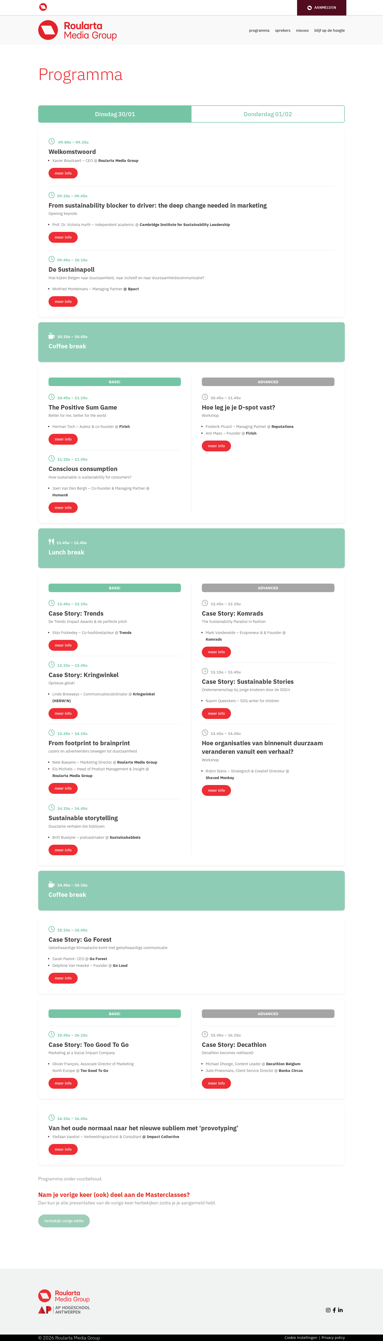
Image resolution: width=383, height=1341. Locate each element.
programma (259, 30)
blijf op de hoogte (329, 30)
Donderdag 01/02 (268, 114)
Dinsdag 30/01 (115, 114)
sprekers (282, 30)
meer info (63, 173)
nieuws (302, 30)
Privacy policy (333, 1337)
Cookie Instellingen (301, 1337)
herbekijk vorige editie (64, 1220)
